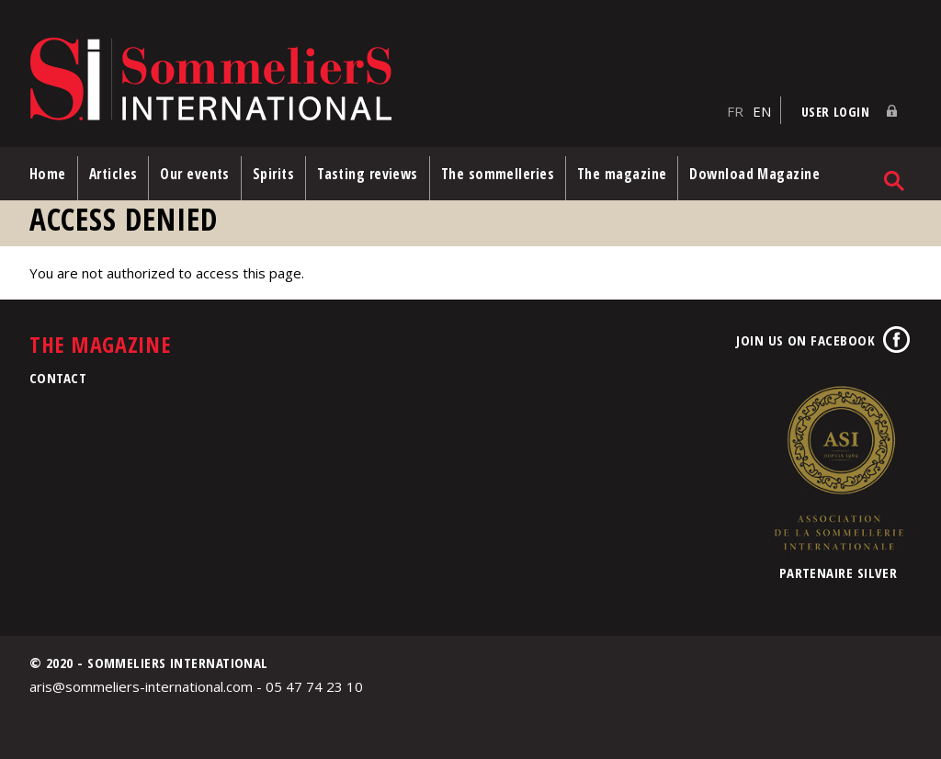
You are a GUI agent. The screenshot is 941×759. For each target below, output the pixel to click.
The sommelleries (497, 174)
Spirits (273, 174)
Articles (113, 174)
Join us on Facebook (805, 340)
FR (735, 111)
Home (47, 174)
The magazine (621, 174)
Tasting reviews (367, 174)
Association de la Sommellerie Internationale (838, 467)
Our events (195, 174)
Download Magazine (754, 174)
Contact (57, 377)
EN (762, 111)
